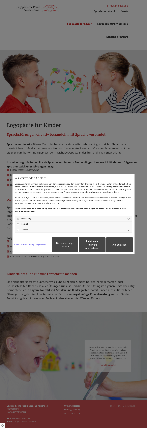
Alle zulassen (119, 244)
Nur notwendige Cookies (65, 244)
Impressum (41, 244)
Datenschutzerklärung (24, 244)
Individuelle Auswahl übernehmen (92, 245)
